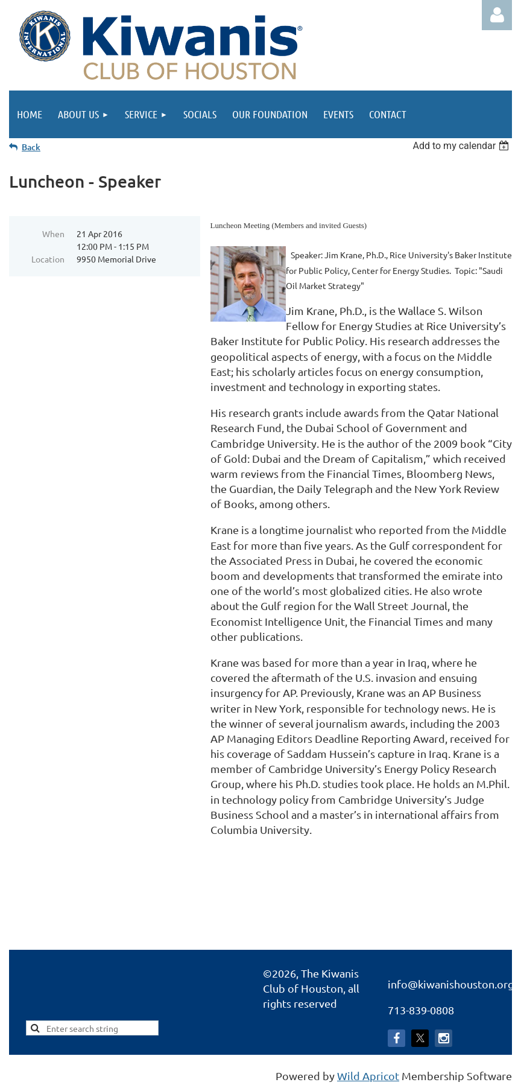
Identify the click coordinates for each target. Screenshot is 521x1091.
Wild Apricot (368, 1075)
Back (31, 147)
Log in (497, 15)
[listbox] (462, 145)
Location (48, 258)
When (53, 233)
